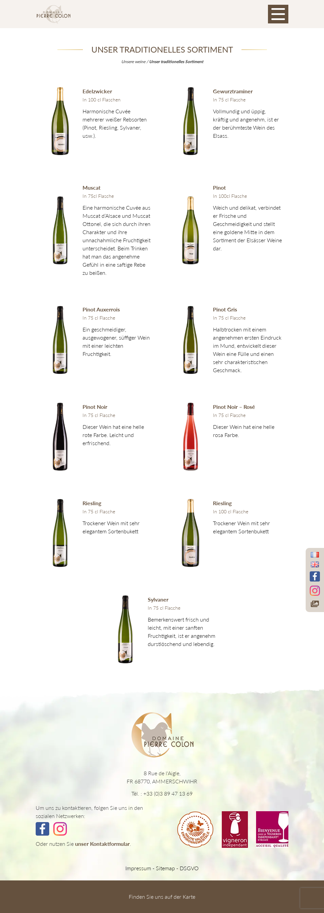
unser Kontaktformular (102, 843)
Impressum (138, 868)
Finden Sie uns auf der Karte (162, 896)
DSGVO (189, 868)
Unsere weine (133, 61)
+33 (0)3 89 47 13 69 (168, 793)
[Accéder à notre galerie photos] (315, 604)
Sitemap (165, 868)
